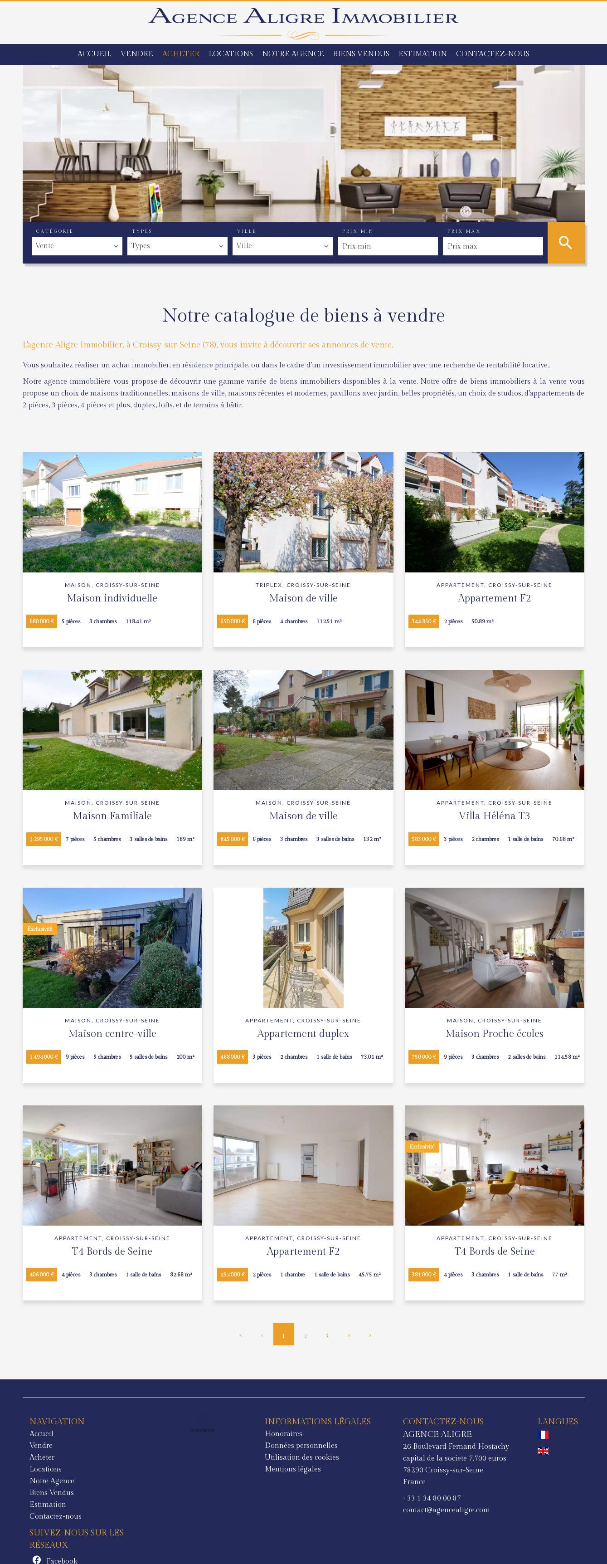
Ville (247, 231)
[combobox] (77, 246)
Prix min (358, 231)
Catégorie (55, 231)
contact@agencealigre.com (322, 1510)
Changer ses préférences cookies (223, 1544)
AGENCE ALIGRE (313, 1434)
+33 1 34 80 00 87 (308, 1498)
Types (142, 231)
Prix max (464, 231)
